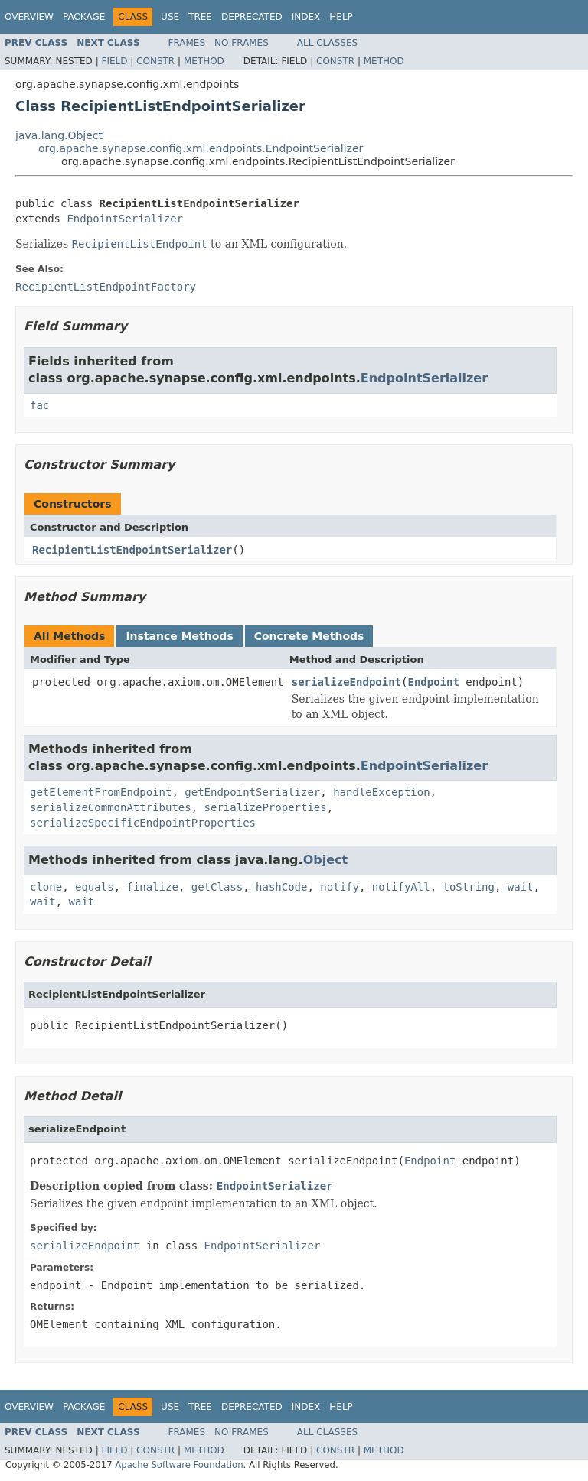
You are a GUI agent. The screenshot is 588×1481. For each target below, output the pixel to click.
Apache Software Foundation (179, 1465)
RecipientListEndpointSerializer (132, 550)
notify (339, 887)
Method (204, 61)
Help (341, 16)
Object (325, 860)
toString (469, 887)
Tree (200, 16)
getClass (217, 887)
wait (521, 887)
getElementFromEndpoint (101, 792)
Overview (29, 16)
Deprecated (252, 16)
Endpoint (433, 682)
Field (114, 61)
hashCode (281, 887)
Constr (155, 61)
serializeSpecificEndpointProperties (143, 823)
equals (94, 887)
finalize (152, 887)
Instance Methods (179, 636)
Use (170, 16)
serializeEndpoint (346, 682)
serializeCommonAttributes (110, 807)
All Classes (327, 42)
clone (46, 887)
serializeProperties (265, 807)
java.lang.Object (59, 135)
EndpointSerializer (125, 219)
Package (84, 16)
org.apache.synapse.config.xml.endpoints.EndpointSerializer (200, 148)
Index (306, 16)
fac (39, 405)
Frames (187, 42)
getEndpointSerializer (252, 792)
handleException (381, 792)
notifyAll (401, 887)
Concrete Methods (309, 636)
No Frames (241, 42)
